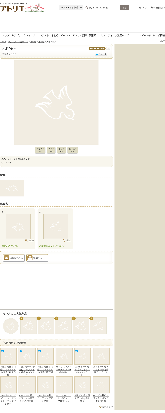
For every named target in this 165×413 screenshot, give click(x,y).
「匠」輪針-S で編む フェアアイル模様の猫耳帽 (45, 369)
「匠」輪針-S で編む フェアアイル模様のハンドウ (27, 371)
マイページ (145, 35)
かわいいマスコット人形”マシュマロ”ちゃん (64, 398)
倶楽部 (92, 35)
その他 (33, 41)
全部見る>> (107, 407)
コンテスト (43, 35)
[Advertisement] (82, 22)
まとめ (54, 35)
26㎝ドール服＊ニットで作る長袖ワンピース (100, 369)
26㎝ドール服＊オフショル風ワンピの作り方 (26, 398)
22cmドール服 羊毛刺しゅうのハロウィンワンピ (82, 371)
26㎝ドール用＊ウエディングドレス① (45, 398)
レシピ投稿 (159, 35)
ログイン (142, 7)
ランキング (29, 35)
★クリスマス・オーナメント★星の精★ (63, 369)
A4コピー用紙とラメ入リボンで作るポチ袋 (101, 398)
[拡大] (31, 240)
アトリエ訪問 (79, 35)
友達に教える (13, 258)
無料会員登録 (158, 7)
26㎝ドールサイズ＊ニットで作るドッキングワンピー (8, 399)
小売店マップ (122, 35)
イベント (65, 35)
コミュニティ (105, 35)
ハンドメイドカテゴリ (18, 41)
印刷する (34, 258)
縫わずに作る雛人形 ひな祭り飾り (82, 398)
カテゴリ (16, 35)
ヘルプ (162, 41)
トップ (5, 35)
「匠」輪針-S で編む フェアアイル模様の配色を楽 (8, 371)
